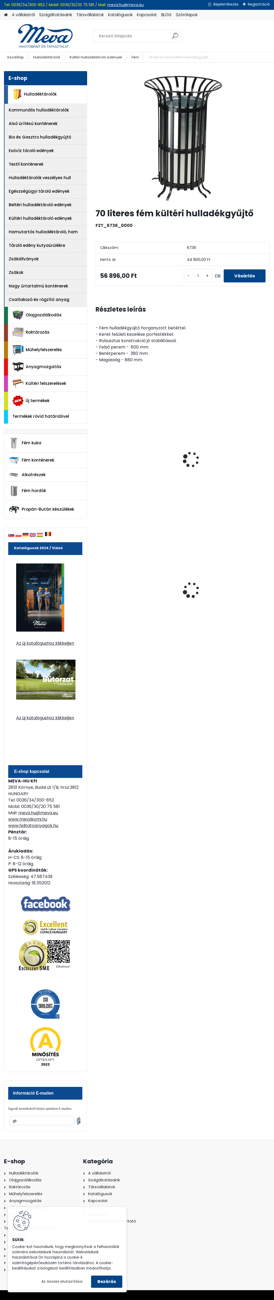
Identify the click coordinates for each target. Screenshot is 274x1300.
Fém (135, 57)
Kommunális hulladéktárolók (39, 110)
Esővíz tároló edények (31, 150)
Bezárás (106, 1282)
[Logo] (40, 36)
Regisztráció (259, 4)
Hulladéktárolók (46, 57)
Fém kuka (24, 443)
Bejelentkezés (226, 4)
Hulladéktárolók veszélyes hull (40, 177)
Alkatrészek (27, 475)
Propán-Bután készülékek (41, 509)
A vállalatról (23, 15)
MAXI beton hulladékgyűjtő (115, 459)
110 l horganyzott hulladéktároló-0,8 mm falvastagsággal (242, 588)
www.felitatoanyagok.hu (33, 826)
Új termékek (31, 400)
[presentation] (98, 453)
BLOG (166, 15)
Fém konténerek (31, 460)
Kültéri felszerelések (39, 383)
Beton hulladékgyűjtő (240, 456)
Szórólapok (186, 15)
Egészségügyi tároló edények (39, 191)
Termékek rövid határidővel (40, 416)
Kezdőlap (15, 57)
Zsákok (16, 272)
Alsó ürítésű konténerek (33, 123)
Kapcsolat (147, 15)
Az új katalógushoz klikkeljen (45, 643)
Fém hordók (27, 491)
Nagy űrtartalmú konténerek (38, 286)
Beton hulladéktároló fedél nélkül (181, 459)
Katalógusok (120, 15)
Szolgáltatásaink (55, 15)
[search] (175, 38)
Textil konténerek (26, 164)
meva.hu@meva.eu (125, 4)
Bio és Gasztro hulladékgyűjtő (40, 137)
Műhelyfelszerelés (37, 350)
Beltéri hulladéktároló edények (40, 205)
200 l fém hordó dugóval (175, 587)
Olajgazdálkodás (37, 315)
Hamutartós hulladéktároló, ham (43, 232)
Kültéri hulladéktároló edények (96, 57)
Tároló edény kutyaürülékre (37, 245)
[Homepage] (6, 15)
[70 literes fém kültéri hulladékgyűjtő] (182, 137)
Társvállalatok (90, 15)
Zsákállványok (24, 259)
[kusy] (198, 276)
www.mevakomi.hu (27, 819)
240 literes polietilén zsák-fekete (120, 587)
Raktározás (31, 333)
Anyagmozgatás (36, 367)
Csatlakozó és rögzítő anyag (39, 299)
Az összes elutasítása (62, 1281)
